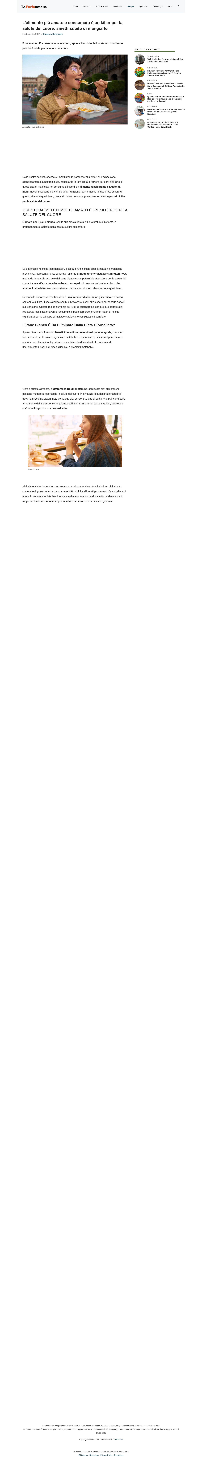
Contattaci (118, 1439)
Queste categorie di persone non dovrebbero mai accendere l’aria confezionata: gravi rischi (162, 124)
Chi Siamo (83, 1455)
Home (75, 6)
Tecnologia (158, 6)
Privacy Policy (106, 1455)
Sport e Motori (102, 6)
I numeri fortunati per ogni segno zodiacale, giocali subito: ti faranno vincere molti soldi (164, 73)
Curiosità (87, 6)
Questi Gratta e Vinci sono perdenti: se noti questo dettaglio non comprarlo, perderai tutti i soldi (165, 98)
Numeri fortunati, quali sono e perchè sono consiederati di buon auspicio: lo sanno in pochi (166, 86)
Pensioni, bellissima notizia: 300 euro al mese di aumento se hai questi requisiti (166, 111)
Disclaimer (118, 1455)
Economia (117, 6)
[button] (178, 6)
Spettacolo (143, 6)
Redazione (94, 1455)
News (170, 6)
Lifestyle (130, 6)
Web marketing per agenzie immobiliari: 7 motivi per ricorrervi (165, 60)
